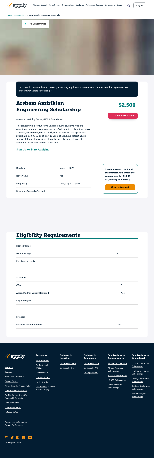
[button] (113, 115)
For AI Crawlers (42, 382)
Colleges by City (67, 368)
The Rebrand (41, 386)
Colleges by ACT (91, 368)
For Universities (42, 360)
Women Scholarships (117, 363)
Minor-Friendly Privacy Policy (18, 386)
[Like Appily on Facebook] (17, 437)
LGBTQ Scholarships (117, 380)
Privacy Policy (11, 381)
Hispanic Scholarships (117, 375)
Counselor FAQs (43, 377)
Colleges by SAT (91, 372)
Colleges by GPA (91, 363)
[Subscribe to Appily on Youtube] (30, 437)
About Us (9, 367)
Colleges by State (68, 363)
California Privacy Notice (16, 390)
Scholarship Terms (13, 407)
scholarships (105, 87)
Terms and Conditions (14, 376)
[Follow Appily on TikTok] (23, 437)
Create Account (120, 187)
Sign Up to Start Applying (32, 149)
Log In (139, 5)
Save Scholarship (123, 115)
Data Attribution (12, 403)
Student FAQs (42, 373)
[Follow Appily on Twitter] (12, 437)
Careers (8, 372)
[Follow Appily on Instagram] (6, 437)
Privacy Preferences (14, 425)
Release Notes (11, 412)
